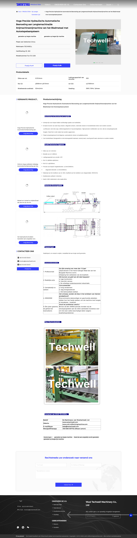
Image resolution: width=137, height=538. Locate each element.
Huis (24, 5)
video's (47, 5)
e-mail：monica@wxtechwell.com (28, 510)
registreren (115, 516)
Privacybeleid (20, 536)
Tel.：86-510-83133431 (25, 506)
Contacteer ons (80, 5)
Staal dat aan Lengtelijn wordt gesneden (86, 437)
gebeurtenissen (96, 5)
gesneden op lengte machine (63, 437)
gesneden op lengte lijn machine (54, 439)
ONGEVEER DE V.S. (62, 5)
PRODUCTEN (35, 5)
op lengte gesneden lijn (36, 13)
